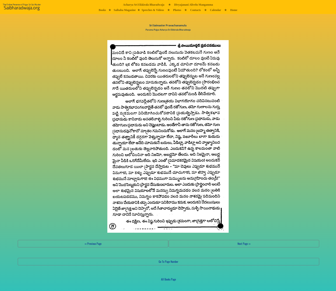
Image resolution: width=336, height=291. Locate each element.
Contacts (195, 10)
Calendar (215, 10)
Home (233, 10)
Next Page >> (244, 244)
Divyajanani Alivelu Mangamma (193, 4)
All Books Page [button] (168, 279)
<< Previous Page (93, 244)
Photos (177, 10)
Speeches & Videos (153, 10)
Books (102, 10)
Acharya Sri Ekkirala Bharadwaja (143, 4)
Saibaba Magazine (125, 10)
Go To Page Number (168, 261)
